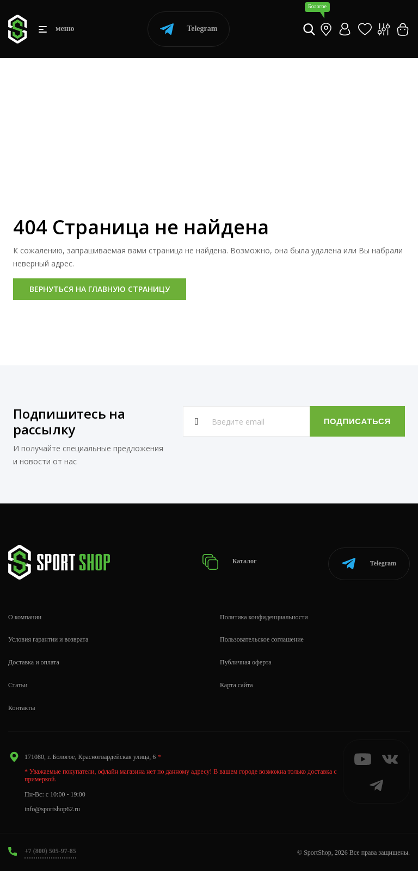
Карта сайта (236, 684)
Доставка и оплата (33, 661)
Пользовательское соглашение (262, 639)
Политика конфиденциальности (264, 616)
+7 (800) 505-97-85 (50, 850)
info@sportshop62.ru (52, 808)
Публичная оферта (246, 661)
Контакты (21, 707)
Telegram (188, 29)
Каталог (231, 561)
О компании (24, 616)
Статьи (17, 684)
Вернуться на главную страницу (99, 289)
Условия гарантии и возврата (48, 639)
